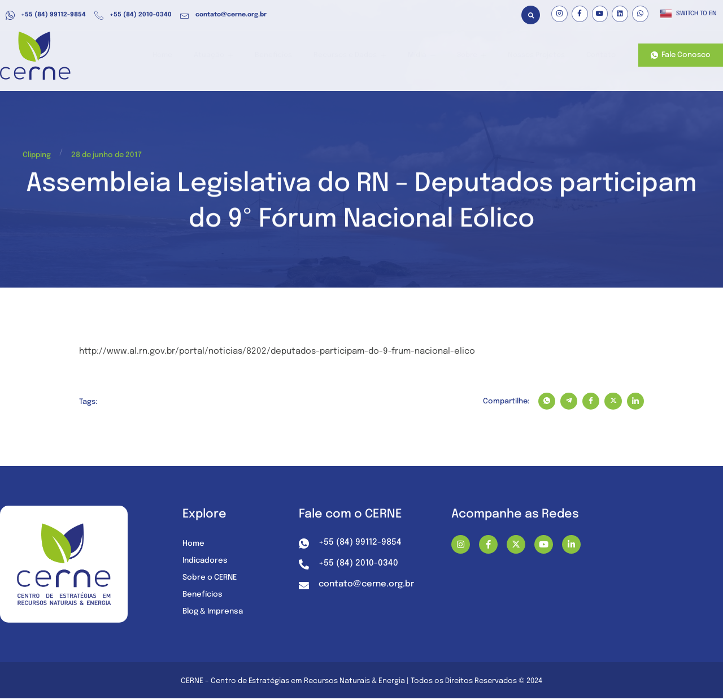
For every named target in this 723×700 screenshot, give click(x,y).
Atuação (234, 55)
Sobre (475, 55)
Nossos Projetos (538, 55)
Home (186, 55)
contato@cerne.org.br (223, 15)
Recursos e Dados (362, 55)
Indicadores (206, 562)
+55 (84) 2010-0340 (133, 15)
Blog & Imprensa (214, 612)
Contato (600, 55)
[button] (530, 15)
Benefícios (289, 55)
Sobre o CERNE (211, 578)
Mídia (429, 55)
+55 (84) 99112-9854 (46, 15)
